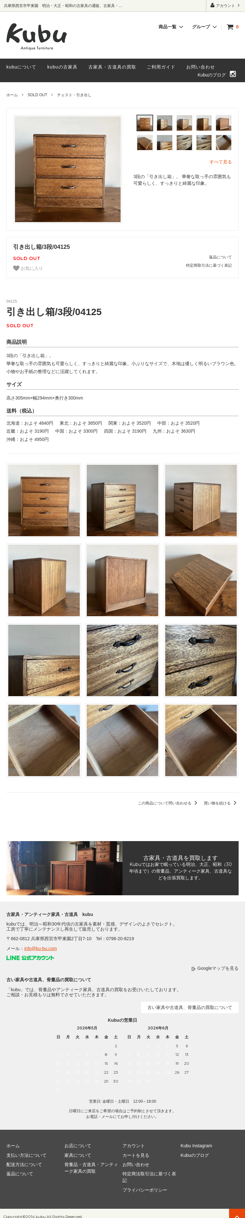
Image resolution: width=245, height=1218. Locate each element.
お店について (77, 1145)
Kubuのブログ (211, 74)
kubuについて (21, 66)
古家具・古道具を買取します (180, 857)
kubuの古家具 (62, 66)
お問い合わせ (200, 66)
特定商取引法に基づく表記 (209, 265)
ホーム (12, 95)
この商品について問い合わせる (168, 803)
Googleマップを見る (218, 968)
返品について (220, 257)
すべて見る (221, 161)
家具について (77, 1155)
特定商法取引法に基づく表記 (151, 1174)
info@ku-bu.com (40, 948)
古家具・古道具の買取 (112, 66)
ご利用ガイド (161, 66)
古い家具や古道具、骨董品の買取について (189, 1007)
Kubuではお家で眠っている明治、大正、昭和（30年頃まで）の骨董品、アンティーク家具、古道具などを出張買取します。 (180, 871)
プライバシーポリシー (144, 1183)
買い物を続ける (221, 803)
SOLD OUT (37, 95)
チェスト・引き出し (74, 95)
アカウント (225, 5)
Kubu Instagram (196, 1145)
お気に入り (28, 268)
